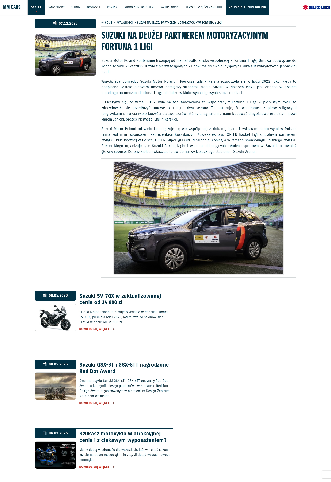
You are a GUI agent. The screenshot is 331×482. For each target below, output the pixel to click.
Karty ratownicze (307, 468)
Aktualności (171, 7)
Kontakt (113, 7)
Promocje (94, 7)
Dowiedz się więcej (91, 329)
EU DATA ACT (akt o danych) (202, 468)
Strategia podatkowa (275, 468)
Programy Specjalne (140, 7)
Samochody (56, 7)
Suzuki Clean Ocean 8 (236, 365)
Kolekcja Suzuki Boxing (248, 7)
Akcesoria (108, 468)
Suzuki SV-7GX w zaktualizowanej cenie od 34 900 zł (117, 299)
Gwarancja (90, 468)
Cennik (76, 7)
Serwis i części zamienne (205, 7)
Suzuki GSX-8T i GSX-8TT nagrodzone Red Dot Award (243, 299)
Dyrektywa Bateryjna (241, 468)
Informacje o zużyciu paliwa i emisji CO (149, 468)
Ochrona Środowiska (27, 468)
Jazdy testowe (186, 457)
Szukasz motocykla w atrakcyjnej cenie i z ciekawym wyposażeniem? (116, 371)
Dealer (36, 7)
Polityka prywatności (62, 468)
